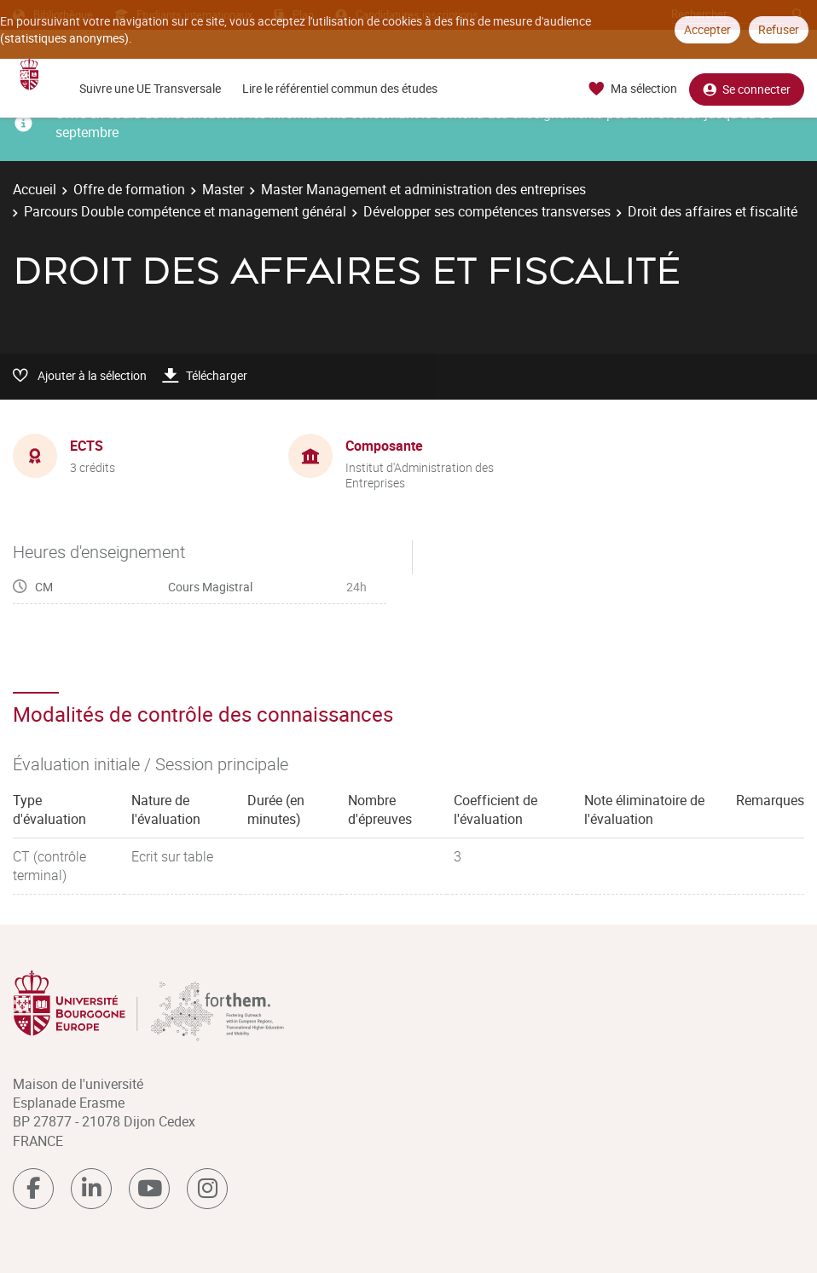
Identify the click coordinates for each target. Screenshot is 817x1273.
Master (223, 189)
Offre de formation (129, 189)
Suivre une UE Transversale (150, 88)
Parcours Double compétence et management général (185, 211)
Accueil (34, 189)
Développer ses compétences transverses (487, 211)
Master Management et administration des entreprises (423, 189)
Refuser (778, 29)
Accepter (707, 29)
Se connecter (747, 89)
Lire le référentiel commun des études (339, 88)
